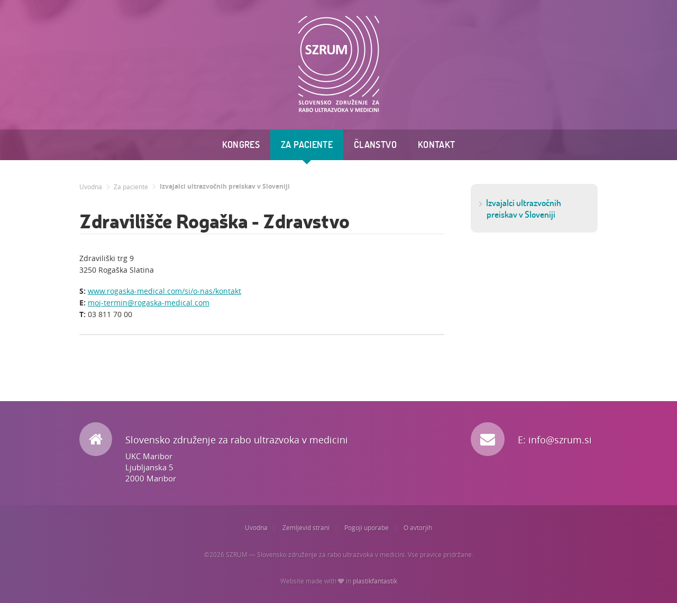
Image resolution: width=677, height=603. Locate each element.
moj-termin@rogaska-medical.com (148, 303)
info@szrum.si (560, 439)
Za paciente (307, 144)
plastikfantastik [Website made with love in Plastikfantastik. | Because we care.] (375, 581)
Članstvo (375, 144)
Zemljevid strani (306, 528)
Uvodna (90, 187)
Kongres (241, 144)
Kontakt (436, 144)
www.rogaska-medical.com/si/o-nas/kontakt (164, 291)
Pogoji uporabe (366, 528)
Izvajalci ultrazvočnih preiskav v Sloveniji (225, 186)
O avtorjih (418, 528)
